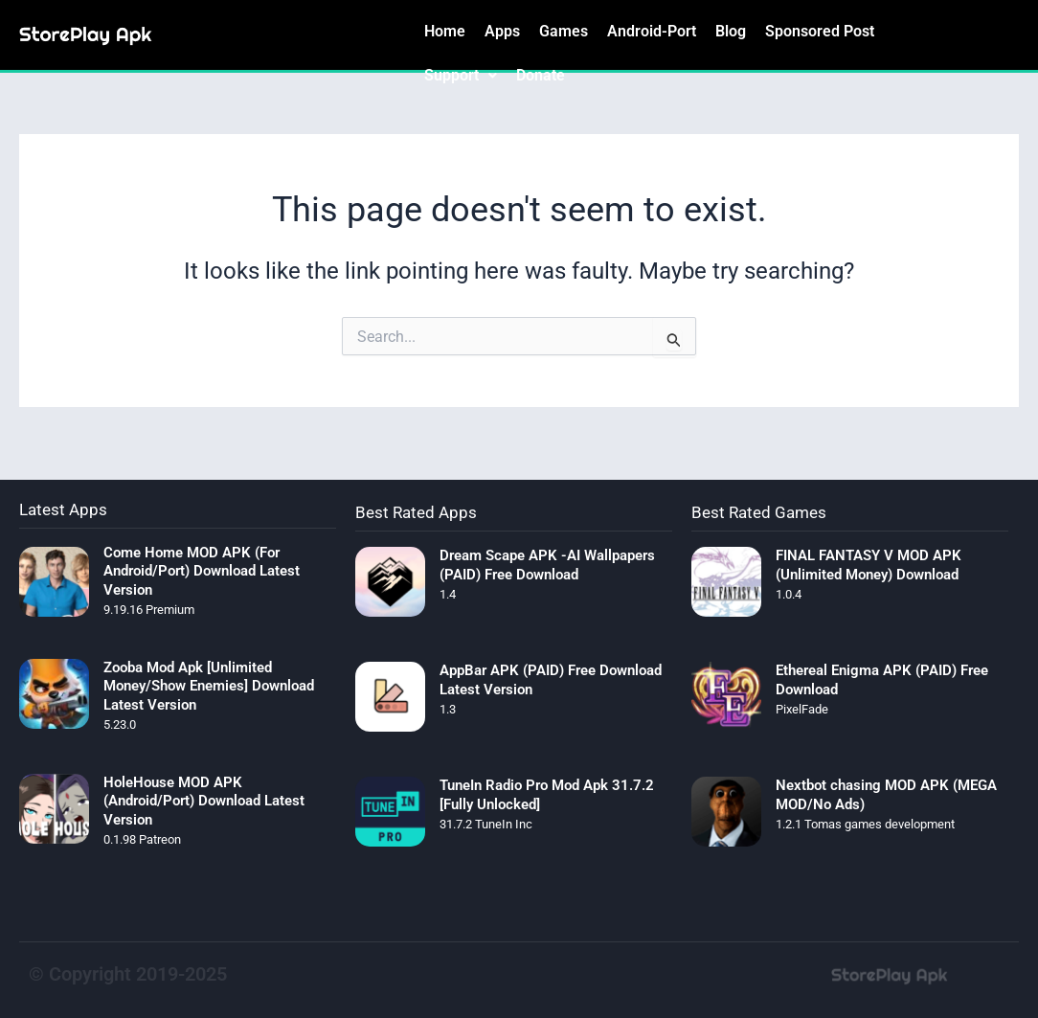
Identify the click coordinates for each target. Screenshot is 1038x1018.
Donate (540, 75)
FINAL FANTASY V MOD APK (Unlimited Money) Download (868, 565)
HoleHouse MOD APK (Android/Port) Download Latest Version (204, 801)
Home (444, 31)
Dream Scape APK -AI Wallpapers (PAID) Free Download (547, 565)
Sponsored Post (819, 31)
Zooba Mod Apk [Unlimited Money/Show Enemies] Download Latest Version (208, 686)
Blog (730, 31)
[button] (461, 76)
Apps (502, 31)
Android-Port (651, 31)
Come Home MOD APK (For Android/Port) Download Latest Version (201, 571)
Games (563, 31)
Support (460, 75)
